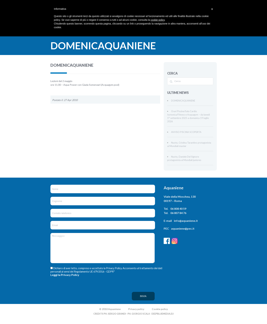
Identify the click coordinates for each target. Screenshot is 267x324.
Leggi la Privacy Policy (64, 280)
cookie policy (158, 19)
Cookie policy (160, 314)
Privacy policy (136, 314)
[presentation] (64, 295)
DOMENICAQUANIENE (183, 100)
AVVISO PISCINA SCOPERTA (186, 132)
